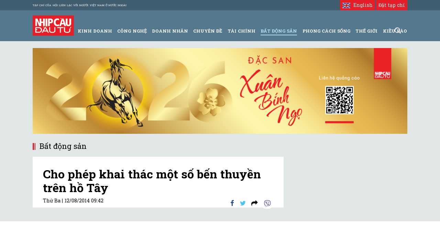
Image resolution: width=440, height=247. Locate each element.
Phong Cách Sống (326, 31)
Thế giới (366, 31)
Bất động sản (279, 31)
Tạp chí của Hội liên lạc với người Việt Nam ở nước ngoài (79, 5)
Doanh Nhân (170, 31)
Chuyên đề (207, 31)
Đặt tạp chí (391, 5)
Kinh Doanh (95, 31)
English (357, 5)
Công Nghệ (131, 31)
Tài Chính (241, 31)
